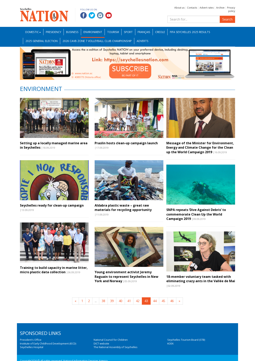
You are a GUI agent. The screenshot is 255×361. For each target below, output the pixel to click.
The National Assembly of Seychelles (115, 347)
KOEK (170, 343)
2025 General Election (42, 41)
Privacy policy (231, 9)
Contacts (192, 7)
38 (103, 301)
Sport (128, 32)
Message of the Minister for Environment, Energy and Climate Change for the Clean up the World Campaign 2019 (200, 147)
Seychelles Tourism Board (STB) (186, 339)
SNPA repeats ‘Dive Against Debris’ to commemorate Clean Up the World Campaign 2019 (196, 214)
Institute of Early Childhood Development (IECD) (48, 343)
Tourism (113, 32)
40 (120, 301)
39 (112, 301)
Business (72, 32)
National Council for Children (111, 339)
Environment (92, 32)
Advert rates (207, 7)
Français (144, 32)
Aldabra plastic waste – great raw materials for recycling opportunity (123, 207)
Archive (220, 7)
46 (172, 301)
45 (163, 301)
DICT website (101, 343)
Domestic (33, 32)
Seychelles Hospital (31, 347)
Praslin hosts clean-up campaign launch (126, 143)
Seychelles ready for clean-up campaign (52, 205)
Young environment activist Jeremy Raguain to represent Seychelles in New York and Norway (126, 276)
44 (155, 301)
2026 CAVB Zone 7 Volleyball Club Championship (97, 41)
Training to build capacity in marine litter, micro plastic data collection (54, 269)
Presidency (53, 32)
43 (146, 301)
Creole (160, 32)
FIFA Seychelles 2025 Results (190, 32)
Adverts (142, 41)
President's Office (30, 339)
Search (227, 19)
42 (137, 301)
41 (129, 301)
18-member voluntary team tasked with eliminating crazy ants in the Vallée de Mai (200, 278)
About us (179, 7)
